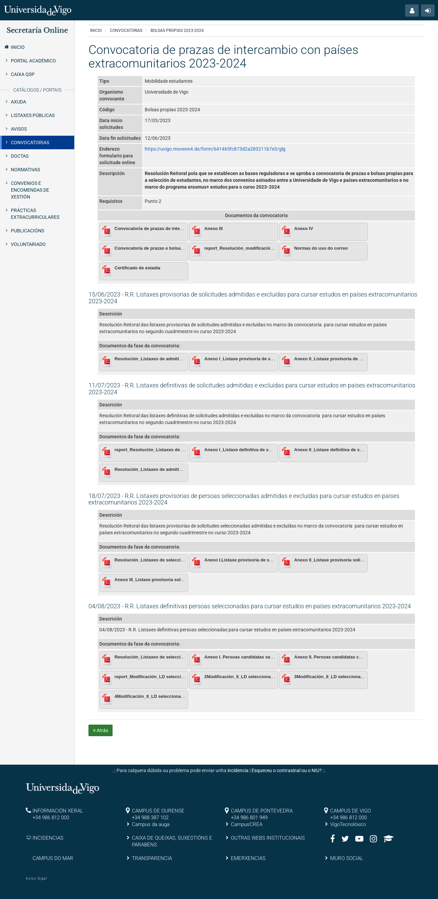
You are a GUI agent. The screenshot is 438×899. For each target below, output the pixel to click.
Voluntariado (28, 244)
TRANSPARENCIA (152, 858)
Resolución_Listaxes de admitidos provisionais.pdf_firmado (178, 358)
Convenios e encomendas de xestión (30, 189)
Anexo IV (303, 228)
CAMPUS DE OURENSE (158, 811)
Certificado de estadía (137, 267)
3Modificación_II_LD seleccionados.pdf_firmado (344, 676)
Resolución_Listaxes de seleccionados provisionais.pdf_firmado (182, 559)
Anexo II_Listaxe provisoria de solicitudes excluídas (348, 358)
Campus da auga (151, 824)
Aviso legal (36, 878)
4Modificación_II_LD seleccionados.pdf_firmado (165, 696)
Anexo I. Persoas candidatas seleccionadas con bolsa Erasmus (270, 656)
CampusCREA (246, 824)
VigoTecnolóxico (348, 824)
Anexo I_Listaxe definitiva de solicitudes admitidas (257, 449)
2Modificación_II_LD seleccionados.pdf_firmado (254, 676)
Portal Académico (33, 60)
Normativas (25, 169)
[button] (412, 10)
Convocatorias (30, 142)
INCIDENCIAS (48, 838)
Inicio (14, 46)
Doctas (19, 156)
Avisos (19, 129)
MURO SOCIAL (346, 858)
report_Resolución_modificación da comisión (252, 248)
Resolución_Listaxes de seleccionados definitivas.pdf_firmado (180, 656)
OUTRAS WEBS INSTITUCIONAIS (268, 838)
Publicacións (27, 230)
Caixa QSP (23, 74)
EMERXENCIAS (248, 858)
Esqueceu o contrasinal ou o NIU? (287, 770)
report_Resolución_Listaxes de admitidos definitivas (170, 449)
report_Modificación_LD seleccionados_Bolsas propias (173, 676)
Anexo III (213, 228)
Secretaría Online (37, 30)
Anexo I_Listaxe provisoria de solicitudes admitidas (258, 358)
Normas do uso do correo (321, 248)
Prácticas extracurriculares (35, 214)
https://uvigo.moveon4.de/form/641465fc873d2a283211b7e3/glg (215, 149)
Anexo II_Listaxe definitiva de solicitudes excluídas (347, 449)
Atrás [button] (100, 730)
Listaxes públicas (33, 115)
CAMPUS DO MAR (53, 858)
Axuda (18, 101)
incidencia (237, 770)
